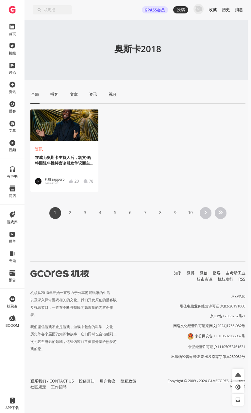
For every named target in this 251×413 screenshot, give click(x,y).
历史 (226, 9)
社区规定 (38, 387)
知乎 (178, 273)
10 (190, 212)
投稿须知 (86, 381)
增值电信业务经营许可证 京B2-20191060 (212, 306)
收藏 (213, 9)
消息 (239, 9)
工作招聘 (59, 387)
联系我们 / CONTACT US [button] (52, 381)
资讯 (39, 149)
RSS (242, 279)
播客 (217, 273)
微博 (190, 273)
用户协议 (107, 381)
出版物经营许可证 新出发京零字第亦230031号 (208, 356)
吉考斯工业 (235, 273)
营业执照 (238, 296)
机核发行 (225, 279)
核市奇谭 (204, 279)
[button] (238, 374)
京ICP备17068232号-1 (227, 316)
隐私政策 (128, 381)
